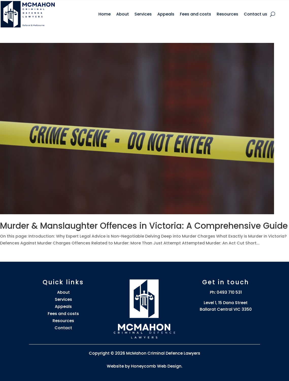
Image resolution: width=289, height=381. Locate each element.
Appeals (165, 14)
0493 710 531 (229, 292)
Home (104, 14)
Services (143, 14)
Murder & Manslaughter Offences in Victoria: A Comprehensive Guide (144, 226)
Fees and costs (195, 14)
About (122, 14)
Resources (227, 14)
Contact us (255, 14)
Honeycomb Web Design (156, 366)
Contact (63, 328)
